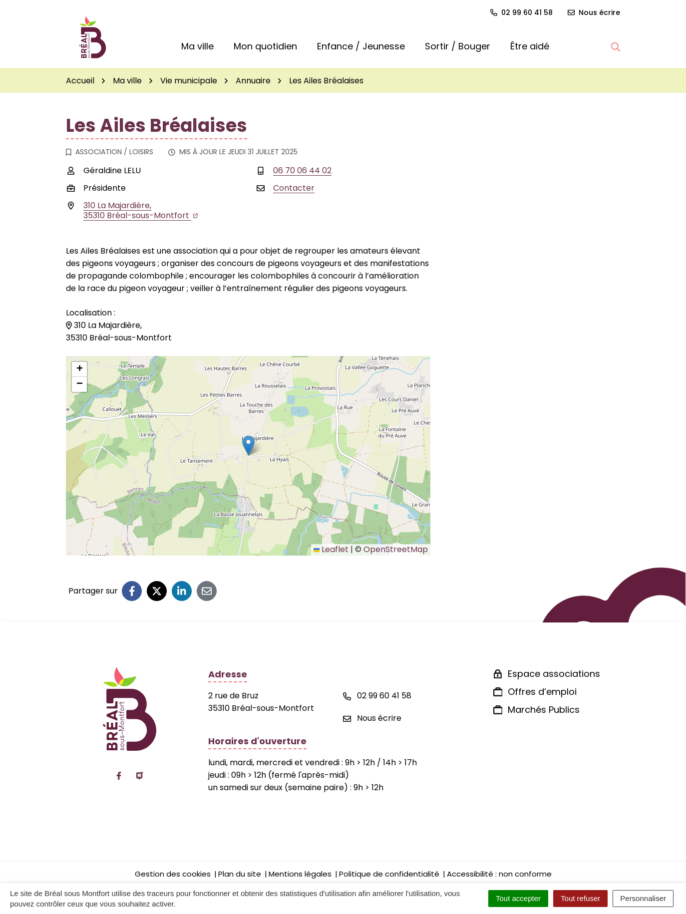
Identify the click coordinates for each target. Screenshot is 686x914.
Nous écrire (372, 718)
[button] (615, 46)
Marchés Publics (544, 709)
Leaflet (331, 549)
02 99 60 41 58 (377, 695)
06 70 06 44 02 (302, 170)
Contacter (294, 188)
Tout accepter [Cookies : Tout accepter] (518, 898)
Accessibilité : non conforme (499, 874)
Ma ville (197, 46)
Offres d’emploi (542, 691)
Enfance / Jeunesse (361, 46)
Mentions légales (300, 874)
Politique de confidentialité (389, 874)
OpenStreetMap (395, 549)
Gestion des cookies (173, 874)
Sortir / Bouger (457, 46)
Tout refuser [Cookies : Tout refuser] (580, 898)
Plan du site (239, 874)
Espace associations (554, 673)
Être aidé (529, 46)
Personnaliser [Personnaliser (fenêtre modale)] (643, 898)
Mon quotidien (265, 46)
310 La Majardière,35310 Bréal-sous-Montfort (140, 210)
